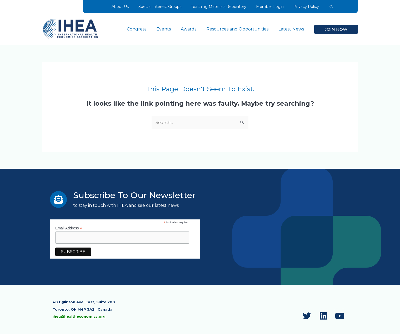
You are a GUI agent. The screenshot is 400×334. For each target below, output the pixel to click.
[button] (328, 6)
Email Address (68, 228)
